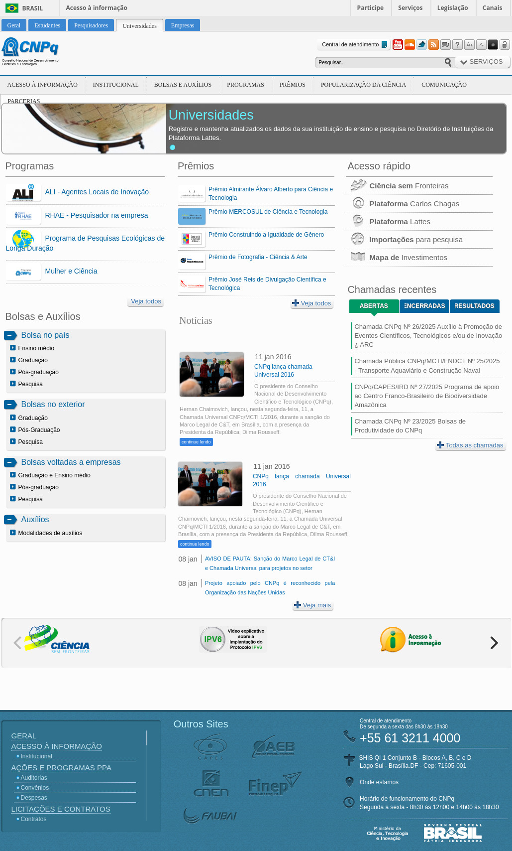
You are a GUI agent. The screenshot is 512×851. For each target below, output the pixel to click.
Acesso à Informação (42, 84)
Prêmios (293, 84)
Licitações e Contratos (60, 809)
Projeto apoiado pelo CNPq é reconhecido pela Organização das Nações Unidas (270, 587)
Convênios (35, 787)
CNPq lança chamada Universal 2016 (283, 370)
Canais (493, 7)
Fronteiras (397, 185)
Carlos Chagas (402, 203)
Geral (24, 735)
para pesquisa (404, 239)
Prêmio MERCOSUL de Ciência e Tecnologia (267, 211)
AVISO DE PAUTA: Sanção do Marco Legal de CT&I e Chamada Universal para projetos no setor (270, 563)
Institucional (116, 84)
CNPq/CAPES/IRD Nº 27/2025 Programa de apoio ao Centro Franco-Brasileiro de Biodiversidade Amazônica (426, 396)
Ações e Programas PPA (61, 767)
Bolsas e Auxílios (182, 84)
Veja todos (146, 301)
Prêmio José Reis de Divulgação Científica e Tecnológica (267, 283)
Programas (245, 84)
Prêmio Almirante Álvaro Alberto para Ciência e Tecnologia (270, 193)
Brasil (32, 8)
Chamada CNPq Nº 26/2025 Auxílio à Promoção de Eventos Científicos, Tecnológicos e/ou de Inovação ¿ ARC (428, 335)
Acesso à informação (96, 7)
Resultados (474, 305)
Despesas (34, 797)
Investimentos (396, 257)
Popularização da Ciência (363, 84)
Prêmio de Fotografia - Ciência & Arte (257, 257)
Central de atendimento (355, 44)
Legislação (452, 7)
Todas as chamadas (470, 445)
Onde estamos (379, 782)
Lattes (388, 221)
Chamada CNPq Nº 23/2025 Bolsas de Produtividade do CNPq (410, 426)
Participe (370, 7)
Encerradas (425, 305)
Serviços (410, 7)
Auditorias (34, 777)
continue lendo (196, 441)
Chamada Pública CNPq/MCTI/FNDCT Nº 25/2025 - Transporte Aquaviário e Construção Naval (427, 365)
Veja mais (312, 605)
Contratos (34, 819)
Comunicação (444, 84)
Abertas (374, 305)
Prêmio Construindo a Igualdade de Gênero (266, 234)
